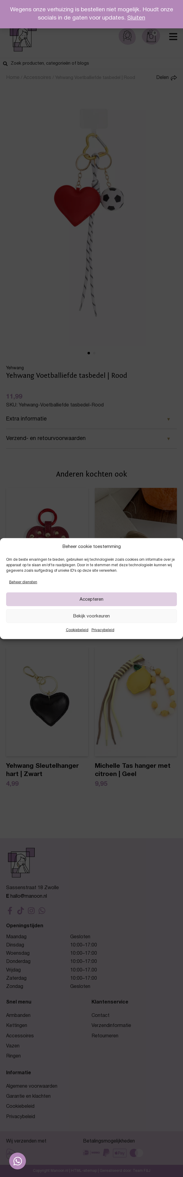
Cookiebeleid (77, 630)
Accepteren (91, 599)
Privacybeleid (103, 630)
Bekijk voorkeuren (91, 616)
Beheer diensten (23, 582)
